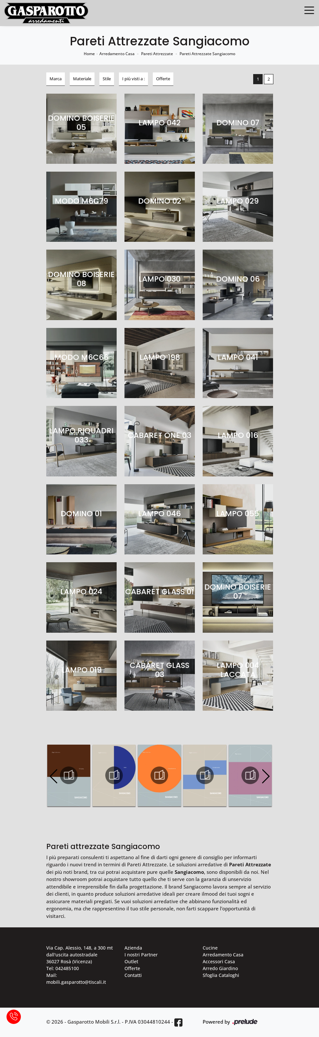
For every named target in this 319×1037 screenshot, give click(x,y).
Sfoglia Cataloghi (221, 975)
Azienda (133, 948)
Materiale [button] (82, 79)
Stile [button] (107, 79)
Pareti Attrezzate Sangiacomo (207, 53)
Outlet (131, 961)
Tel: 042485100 (62, 968)
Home (89, 53)
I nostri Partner (141, 955)
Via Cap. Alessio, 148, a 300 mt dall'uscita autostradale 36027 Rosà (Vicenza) (79, 955)
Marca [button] (56, 79)
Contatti (133, 975)
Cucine (210, 948)
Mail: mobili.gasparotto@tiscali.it (76, 978)
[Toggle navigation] (309, 10)
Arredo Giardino (220, 968)
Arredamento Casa (117, 53)
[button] (265, 776)
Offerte (132, 968)
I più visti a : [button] (133, 79)
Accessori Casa (219, 961)
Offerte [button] (163, 79)
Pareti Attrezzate (157, 53)
